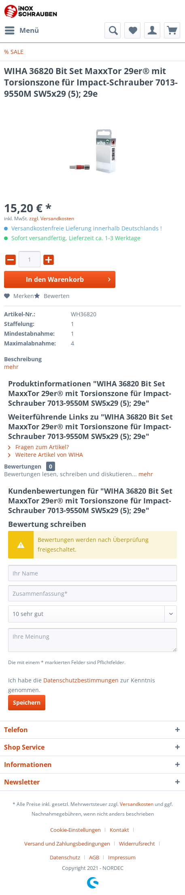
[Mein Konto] (152, 30)
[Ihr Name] (92, 573)
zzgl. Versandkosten (51, 218)
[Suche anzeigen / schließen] (112, 30)
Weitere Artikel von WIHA (45, 454)
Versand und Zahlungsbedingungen (67, 843)
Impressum (122, 857)
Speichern (26, 702)
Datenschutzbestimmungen (81, 680)
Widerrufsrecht (137, 843)
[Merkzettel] (132, 30)
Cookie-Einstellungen (75, 829)
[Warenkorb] (172, 30)
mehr (11, 367)
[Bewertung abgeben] (92, 613)
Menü (22, 29)
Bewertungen (22, 466)
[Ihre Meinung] (92, 640)
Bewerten (52, 296)
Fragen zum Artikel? (38, 447)
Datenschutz (65, 857)
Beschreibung (23, 359)
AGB (94, 857)
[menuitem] (21, 30)
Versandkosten (136, 804)
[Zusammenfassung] (92, 593)
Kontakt (119, 829)
